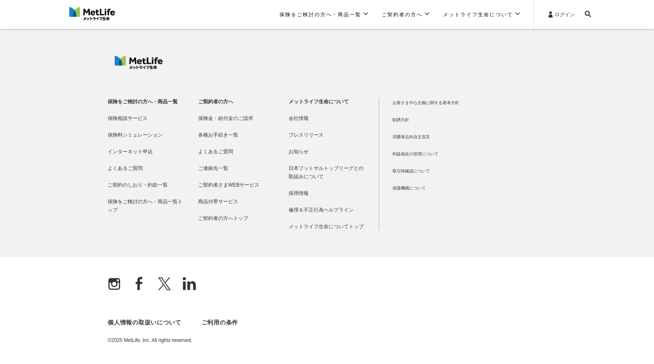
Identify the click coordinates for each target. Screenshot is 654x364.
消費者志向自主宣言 (411, 137)
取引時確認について (411, 171)
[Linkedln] (189, 284)
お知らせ (299, 152)
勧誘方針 (400, 119)
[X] (164, 284)
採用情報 (299, 193)
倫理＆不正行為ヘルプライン (321, 210)
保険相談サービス (128, 118)
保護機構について (409, 188)
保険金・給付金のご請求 (225, 118)
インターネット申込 (130, 152)
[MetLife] (139, 67)
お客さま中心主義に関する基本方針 (425, 102)
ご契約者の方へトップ (223, 218)
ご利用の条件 (219, 322)
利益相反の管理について (415, 154)
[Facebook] (139, 284)
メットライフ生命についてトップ (326, 226)
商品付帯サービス (218, 201)
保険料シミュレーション (135, 135)
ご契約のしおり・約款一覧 (138, 185)
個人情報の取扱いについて (144, 322)
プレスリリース (306, 135)
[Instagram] (114, 284)
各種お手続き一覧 (218, 135)
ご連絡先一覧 (213, 168)
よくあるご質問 (125, 168)
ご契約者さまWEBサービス (228, 185)
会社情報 (299, 118)
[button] (324, 14)
